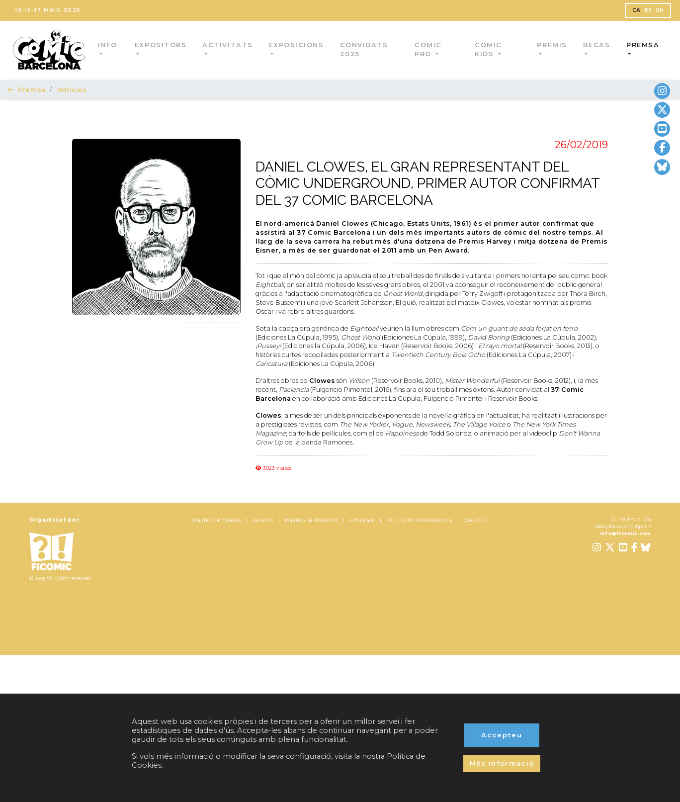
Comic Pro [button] (429, 49)
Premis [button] (552, 45)
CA (636, 10)
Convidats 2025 (365, 49)
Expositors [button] (161, 45)
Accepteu (501, 735)
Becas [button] (596, 45)
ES (648, 10)
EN (660, 10)
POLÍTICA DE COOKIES (217, 520)
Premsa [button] (642, 45)
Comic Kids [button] (489, 49)
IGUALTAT (263, 520)
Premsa (27, 89)
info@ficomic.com (625, 533)
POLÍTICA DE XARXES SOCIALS (419, 520)
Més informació (502, 763)
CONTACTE (475, 520)
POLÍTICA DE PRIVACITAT (311, 520)
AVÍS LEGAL (362, 520)
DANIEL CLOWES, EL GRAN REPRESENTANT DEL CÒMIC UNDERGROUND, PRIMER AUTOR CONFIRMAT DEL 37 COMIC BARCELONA (427, 183)
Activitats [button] (229, 45)
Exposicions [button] (297, 45)
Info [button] (109, 45)
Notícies (72, 89)
